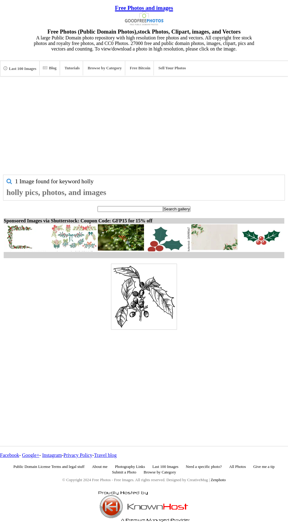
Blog (50, 68)
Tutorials (72, 68)
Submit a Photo (124, 472)
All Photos (237, 467)
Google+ (30, 455)
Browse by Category (105, 68)
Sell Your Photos (172, 68)
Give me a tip (263, 467)
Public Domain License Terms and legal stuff (49, 467)
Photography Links (130, 467)
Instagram (52, 455)
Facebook (9, 455)
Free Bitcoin (140, 68)
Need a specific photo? (204, 467)
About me (100, 467)
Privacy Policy (77, 455)
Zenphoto (218, 480)
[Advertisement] (144, 128)
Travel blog (105, 455)
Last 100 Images (19, 68)
